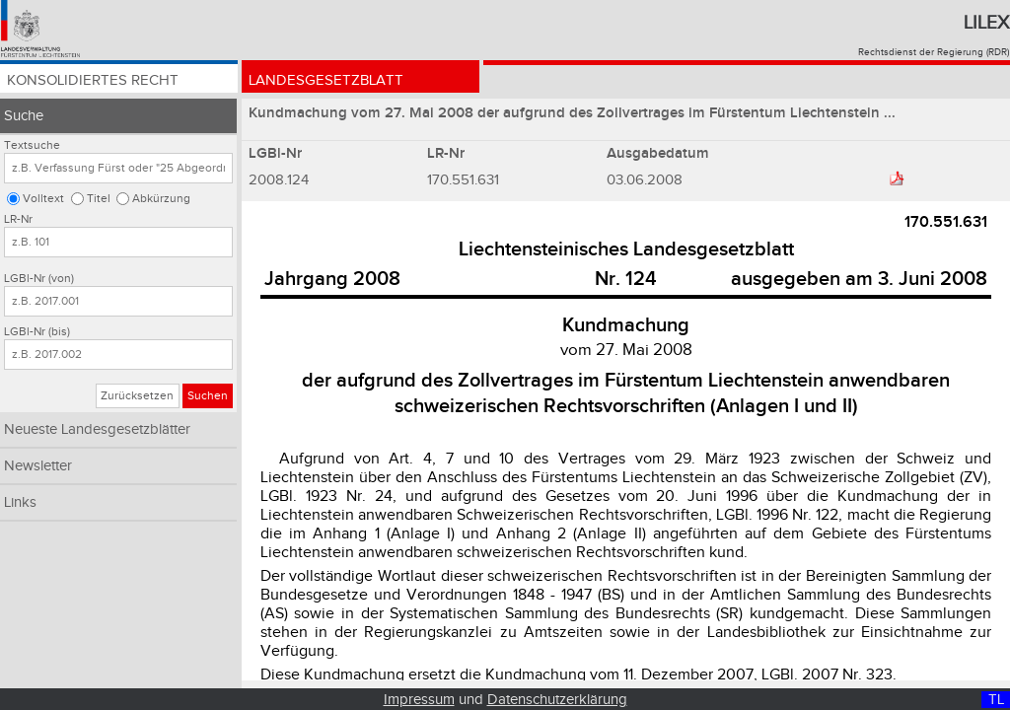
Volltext (43, 198)
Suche (23, 115)
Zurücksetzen (137, 396)
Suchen (207, 396)
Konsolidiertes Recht (96, 81)
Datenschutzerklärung (557, 699)
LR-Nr (18, 219)
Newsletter (38, 466)
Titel (98, 198)
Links (20, 502)
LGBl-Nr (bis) (37, 331)
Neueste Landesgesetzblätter (97, 429)
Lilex (986, 23)
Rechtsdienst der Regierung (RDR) (933, 52)
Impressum (419, 699)
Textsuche (32, 145)
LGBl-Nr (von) (39, 278)
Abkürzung (161, 198)
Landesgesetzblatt (328, 81)
